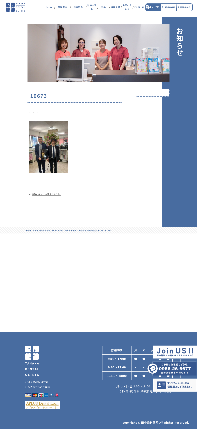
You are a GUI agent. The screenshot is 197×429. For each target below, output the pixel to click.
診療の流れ (91, 8)
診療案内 (78, 8)
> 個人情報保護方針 (36, 382)
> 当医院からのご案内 (37, 387)
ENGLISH (139, 8)
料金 (103, 8)
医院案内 (62, 8)
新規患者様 (168, 8)
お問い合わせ (127, 8)
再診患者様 (183, 8)
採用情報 (115, 8)
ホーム (49, 8)
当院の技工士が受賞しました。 (46, 194)
